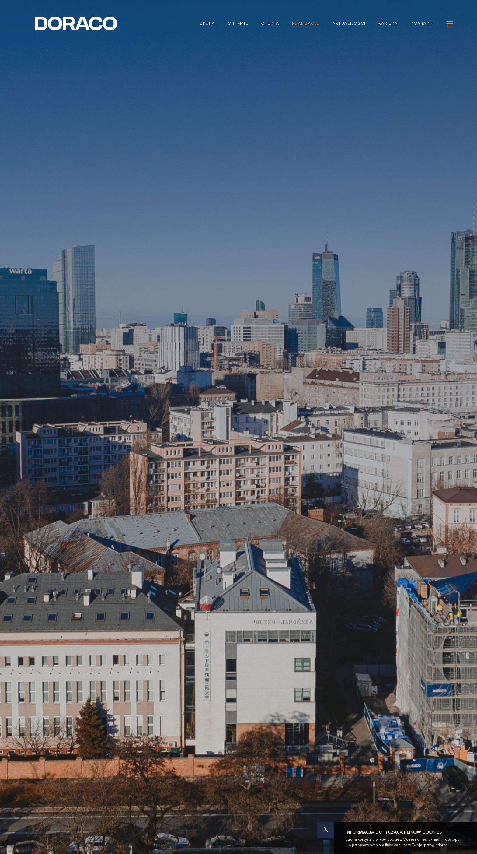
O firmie (238, 24)
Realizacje (306, 24)
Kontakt (421, 24)
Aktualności (349, 24)
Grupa (207, 24)
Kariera (388, 24)
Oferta (270, 24)
